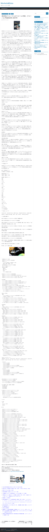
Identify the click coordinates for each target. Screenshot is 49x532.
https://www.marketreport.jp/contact (17, 471)
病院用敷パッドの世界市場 (6, 497)
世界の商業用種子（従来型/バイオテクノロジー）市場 (10, 491)
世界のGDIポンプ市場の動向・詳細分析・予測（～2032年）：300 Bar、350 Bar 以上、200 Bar (16, 488)
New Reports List (4, 8)
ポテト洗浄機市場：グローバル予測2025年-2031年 (8, 522)
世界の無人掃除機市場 (6, 507)
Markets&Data (7, 3)
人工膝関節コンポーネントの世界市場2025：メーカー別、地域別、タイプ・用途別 (14, 493)
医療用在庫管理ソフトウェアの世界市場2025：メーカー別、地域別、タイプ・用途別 (25, 523)
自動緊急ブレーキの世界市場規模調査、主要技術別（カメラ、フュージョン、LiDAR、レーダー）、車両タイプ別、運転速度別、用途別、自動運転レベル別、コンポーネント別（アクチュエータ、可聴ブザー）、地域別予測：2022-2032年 (17, 511)
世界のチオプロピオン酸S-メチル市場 (8, 490)
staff (8, 19)
